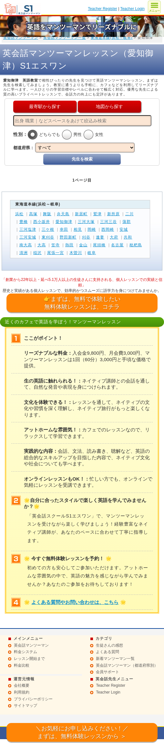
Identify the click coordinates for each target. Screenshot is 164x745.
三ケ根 (48, 229)
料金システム (25, 652)
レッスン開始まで (29, 658)
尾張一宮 (55, 252)
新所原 (113, 214)
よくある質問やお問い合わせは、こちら (74, 602)
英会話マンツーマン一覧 (64, 37)
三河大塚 (86, 221)
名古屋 (117, 245)
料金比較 (21, 665)
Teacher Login (132, 8)
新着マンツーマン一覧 (115, 658)
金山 (83, 245)
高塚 (33, 214)
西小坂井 (41, 221)
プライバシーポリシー (33, 699)
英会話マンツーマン (20, 37)
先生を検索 (82, 159)
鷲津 (97, 214)
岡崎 (91, 229)
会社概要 (21, 685)
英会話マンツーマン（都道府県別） (127, 665)
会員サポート (107, 672)
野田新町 (68, 237)
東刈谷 (48, 237)
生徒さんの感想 (109, 645)
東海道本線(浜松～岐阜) (111, 37)
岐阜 (91, 252)
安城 (123, 229)
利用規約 (21, 692)
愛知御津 (64, 221)
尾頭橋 (99, 245)
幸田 (64, 229)
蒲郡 (126, 221)
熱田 (69, 245)
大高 (41, 245)
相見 (78, 229)
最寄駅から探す (45, 106)
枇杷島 (135, 245)
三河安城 (27, 237)
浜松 (19, 214)
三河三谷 (108, 221)
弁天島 (63, 214)
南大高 (25, 245)
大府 (114, 237)
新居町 (81, 214)
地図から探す (109, 106)
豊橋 (23, 221)
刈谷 (86, 237)
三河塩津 (27, 229)
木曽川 (75, 252)
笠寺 (55, 245)
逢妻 (100, 237)
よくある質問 (107, 652)
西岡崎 (107, 229)
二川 (129, 214)
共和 (128, 237)
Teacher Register (102, 8)
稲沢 (37, 252)
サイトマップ (25, 705)
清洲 (23, 252)
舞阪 (47, 214)
